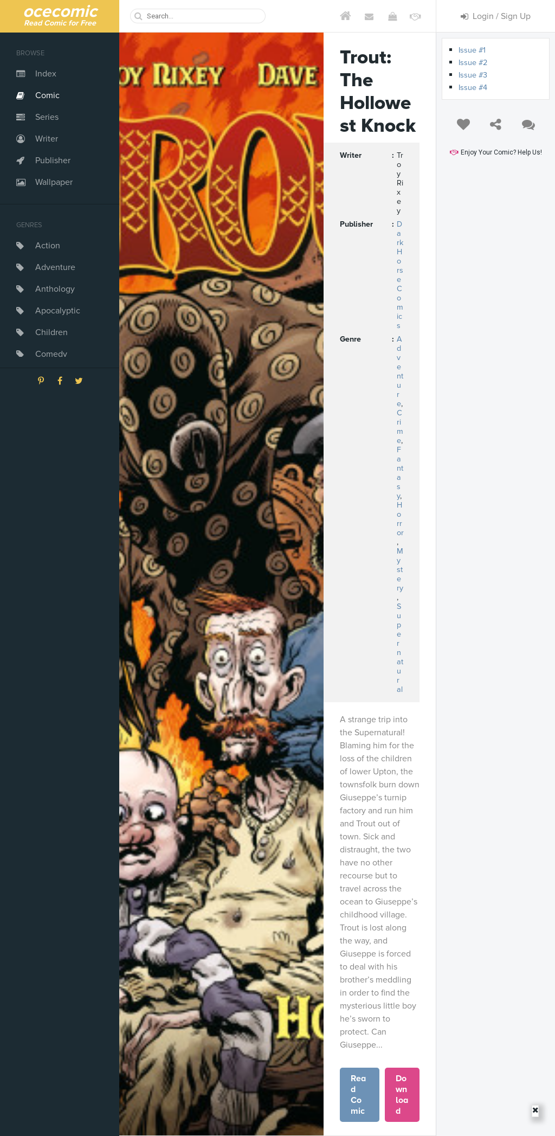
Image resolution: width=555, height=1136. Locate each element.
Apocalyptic (57, 310)
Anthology (55, 289)
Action (47, 245)
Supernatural (400, 648)
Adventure (55, 267)
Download (402, 1094)
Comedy (51, 354)
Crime (400, 426)
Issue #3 (473, 75)
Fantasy (400, 472)
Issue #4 (473, 87)
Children (51, 332)
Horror (400, 518)
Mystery (400, 570)
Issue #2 (473, 62)
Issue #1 (472, 50)
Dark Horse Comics (400, 275)
